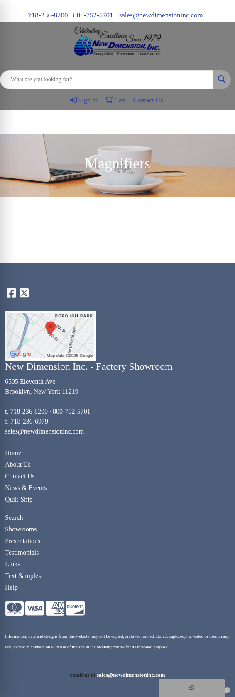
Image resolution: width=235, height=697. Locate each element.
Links (12, 564)
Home (13, 452)
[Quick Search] (106, 79)
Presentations (22, 540)
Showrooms (21, 529)
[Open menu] (218, 122)
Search (14, 517)
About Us (18, 464)
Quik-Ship (19, 499)
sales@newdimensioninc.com (161, 15)
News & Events (26, 487)
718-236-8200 (48, 15)
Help (11, 587)
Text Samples (23, 575)
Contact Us (20, 476)
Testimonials (22, 552)
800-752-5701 (93, 15)
